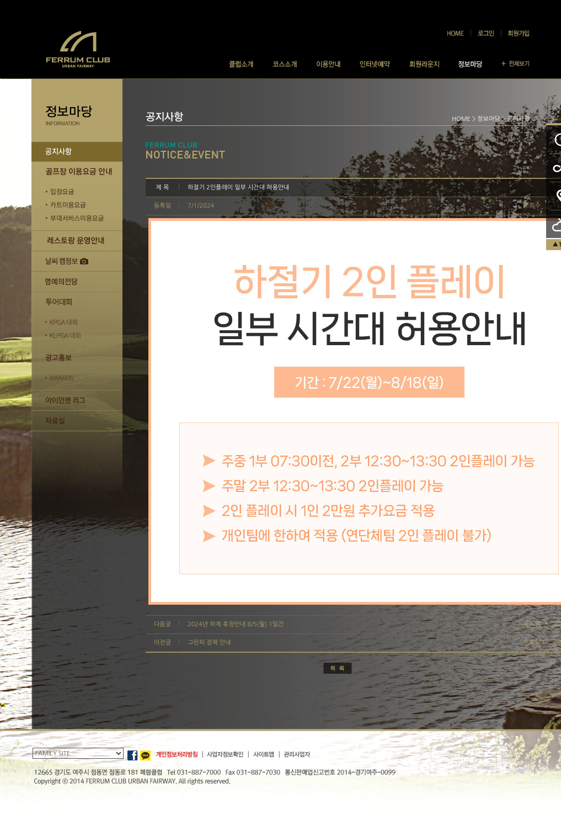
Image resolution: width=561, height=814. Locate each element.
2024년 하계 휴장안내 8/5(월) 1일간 (236, 624)
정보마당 (488, 119)
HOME (461, 119)
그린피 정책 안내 (209, 642)
